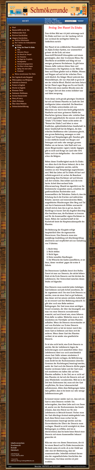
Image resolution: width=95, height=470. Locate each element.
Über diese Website (19, 103)
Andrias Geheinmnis (22, 40)
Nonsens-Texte (17, 90)
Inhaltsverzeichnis (17, 443)
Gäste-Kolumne (18, 101)
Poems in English (18, 85)
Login (9, 466)
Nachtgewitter (21, 61)
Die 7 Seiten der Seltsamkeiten (25, 43)
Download (20, 71)
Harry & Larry (17, 98)
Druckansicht (16, 445)
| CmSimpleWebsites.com (27, 461)
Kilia (18, 50)
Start (14, 27)
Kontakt (14, 447)
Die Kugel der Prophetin (24, 59)
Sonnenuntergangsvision (25, 64)
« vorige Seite (75, 466)
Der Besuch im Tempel (24, 54)
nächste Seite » (82, 466)
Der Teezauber (21, 57)
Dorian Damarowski (19, 96)
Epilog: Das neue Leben (24, 69)
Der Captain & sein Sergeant (22, 77)
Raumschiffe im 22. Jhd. (21, 30)
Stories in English (18, 88)
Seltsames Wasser (23, 52)
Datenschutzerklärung (20, 106)
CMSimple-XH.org (16, 461)
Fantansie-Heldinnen (19, 93)
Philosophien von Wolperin (22, 80)
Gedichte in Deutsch (19, 82)
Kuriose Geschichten (19, 35)
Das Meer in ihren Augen (25, 66)
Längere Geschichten (19, 38)
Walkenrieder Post (19, 33)
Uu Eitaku (18, 45)
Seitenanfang (68, 466)
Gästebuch (14, 450)
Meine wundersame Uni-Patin (25, 74)
